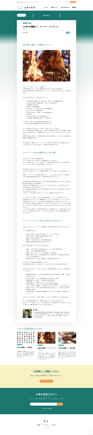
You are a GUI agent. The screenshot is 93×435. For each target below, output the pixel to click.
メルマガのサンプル (46, 409)
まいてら (46, 7)
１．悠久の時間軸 (53, 174)
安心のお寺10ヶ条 (65, 7)
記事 (32, 23)
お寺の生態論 (26, 23)
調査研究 (74, 7)
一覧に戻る (21, 15)
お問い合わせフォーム (46, 382)
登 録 (59, 405)
